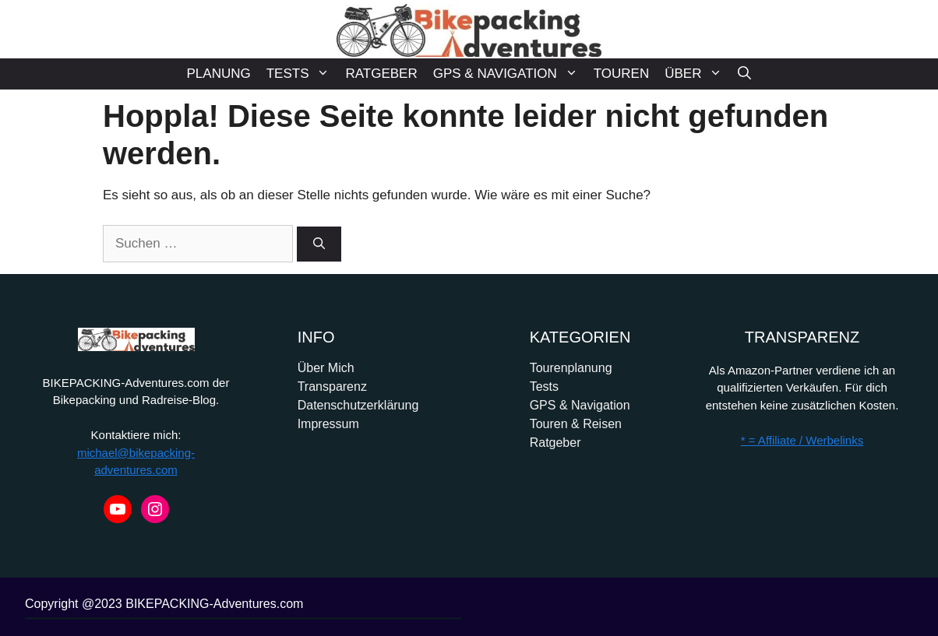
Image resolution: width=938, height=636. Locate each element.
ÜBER (697, 74)
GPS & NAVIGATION (509, 74)
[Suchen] (319, 244)
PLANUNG (219, 73)
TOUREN (621, 73)
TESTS (302, 74)
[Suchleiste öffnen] (744, 74)
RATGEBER (381, 73)
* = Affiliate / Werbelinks (802, 440)
